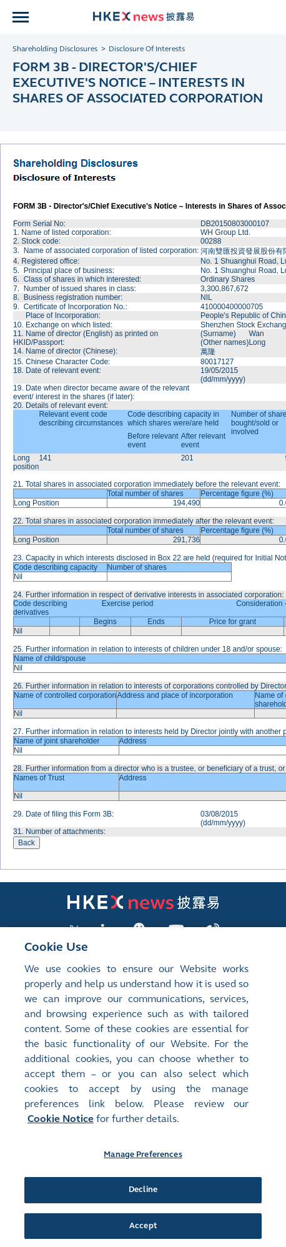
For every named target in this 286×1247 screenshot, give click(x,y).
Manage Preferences (143, 1162)
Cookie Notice (60, 1126)
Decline (143, 1197)
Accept (143, 1233)
